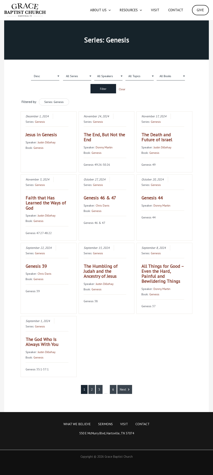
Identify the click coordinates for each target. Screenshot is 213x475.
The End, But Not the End (104, 137)
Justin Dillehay (47, 142)
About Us (94, 10)
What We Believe (77, 424)
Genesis (40, 122)
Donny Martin (104, 147)
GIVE (199, 10)
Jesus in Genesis (41, 135)
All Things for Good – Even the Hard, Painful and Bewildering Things (162, 273)
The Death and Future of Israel (156, 137)
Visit (151, 10)
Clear (122, 89)
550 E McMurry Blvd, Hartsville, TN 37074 (106, 433)
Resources (126, 10)
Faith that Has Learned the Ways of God (46, 203)
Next (125, 389)
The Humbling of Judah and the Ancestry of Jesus (101, 271)
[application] (102, 10)
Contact (173, 10)
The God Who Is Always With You (42, 341)
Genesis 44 (152, 198)
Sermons (105, 424)
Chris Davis (102, 205)
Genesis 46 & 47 (100, 198)
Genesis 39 (36, 266)
